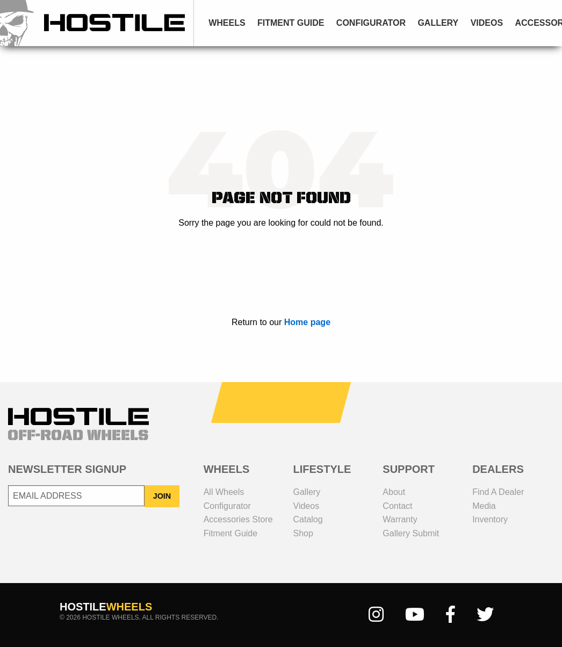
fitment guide (290, 22)
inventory (490, 519)
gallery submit (411, 533)
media (484, 506)
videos (487, 22)
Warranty (400, 519)
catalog (308, 519)
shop (303, 533)
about (394, 492)
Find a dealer (498, 492)
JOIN (162, 496)
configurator (371, 22)
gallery (437, 22)
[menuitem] (227, 23)
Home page (307, 322)
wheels (226, 22)
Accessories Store (238, 519)
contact (397, 506)
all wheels (224, 492)
